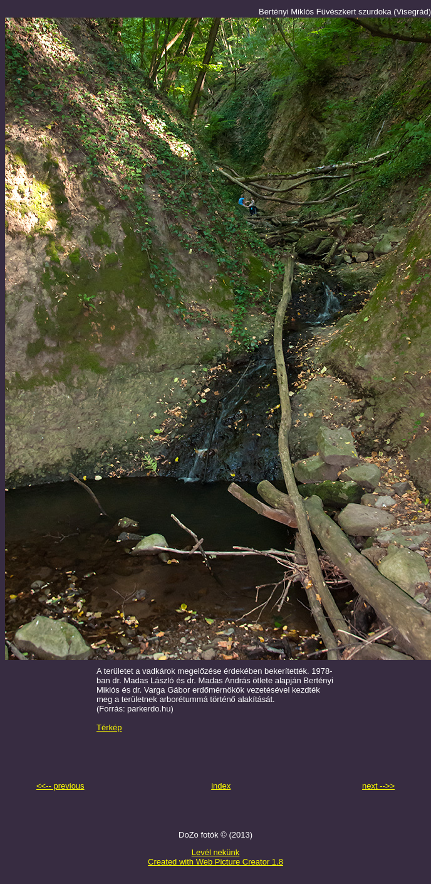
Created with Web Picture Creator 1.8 (215, 861)
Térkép (109, 727)
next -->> (378, 786)
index (221, 786)
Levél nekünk (216, 852)
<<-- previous (60, 786)
